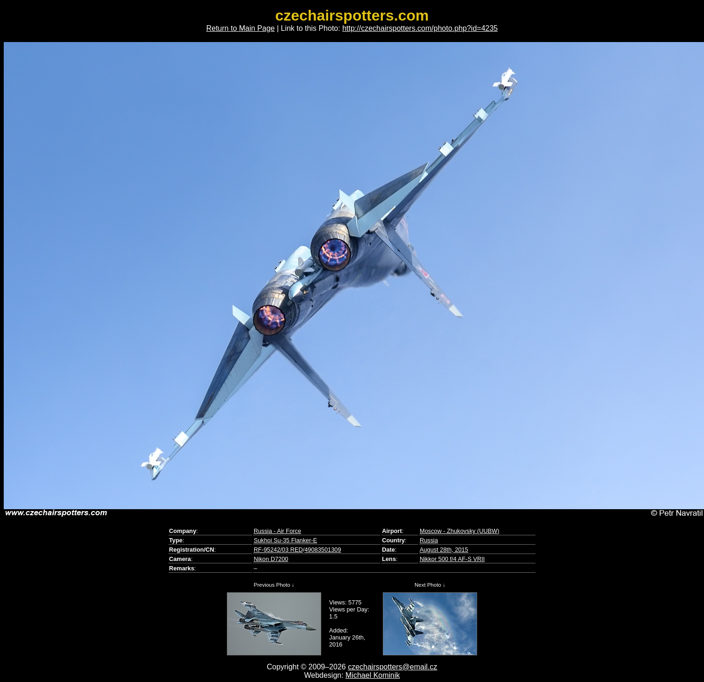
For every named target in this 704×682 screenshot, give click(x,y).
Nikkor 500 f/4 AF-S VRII (452, 558)
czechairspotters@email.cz (392, 667)
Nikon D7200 (270, 558)
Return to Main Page (240, 28)
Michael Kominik (372, 675)
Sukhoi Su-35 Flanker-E (285, 540)
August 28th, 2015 (444, 549)
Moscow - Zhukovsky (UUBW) (460, 530)
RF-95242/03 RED (278, 549)
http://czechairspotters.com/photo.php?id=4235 (420, 28)
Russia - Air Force (277, 530)
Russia (429, 540)
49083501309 (322, 549)
